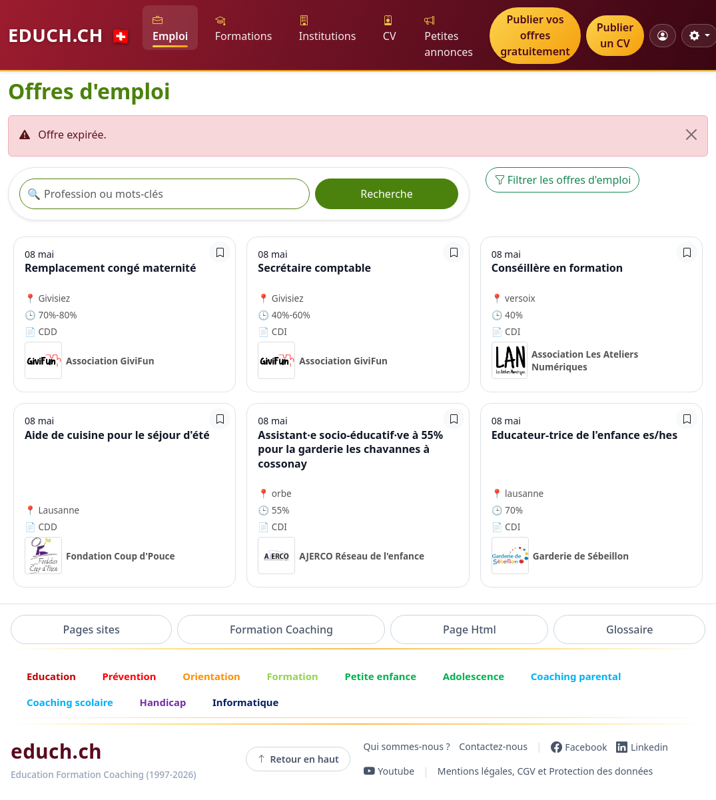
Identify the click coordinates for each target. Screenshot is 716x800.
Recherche (386, 194)
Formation (292, 676)
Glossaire (629, 629)
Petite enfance (380, 676)
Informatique (245, 702)
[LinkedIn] (642, 747)
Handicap (163, 702)
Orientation (211, 676)
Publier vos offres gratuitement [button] (535, 35)
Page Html (469, 629)
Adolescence (474, 676)
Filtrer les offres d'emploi (562, 180)
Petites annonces (448, 36)
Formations (243, 28)
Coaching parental (576, 676)
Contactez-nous (493, 747)
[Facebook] (579, 747)
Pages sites (91, 629)
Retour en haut (298, 759)
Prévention (129, 676)
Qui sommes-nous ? (407, 747)
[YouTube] (389, 771)
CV (389, 28)
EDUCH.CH (70, 35)
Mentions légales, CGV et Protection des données (545, 771)
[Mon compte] (662, 35)
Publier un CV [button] (615, 35)
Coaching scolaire (70, 702)
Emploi (170, 28)
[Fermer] (691, 134)
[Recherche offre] (164, 194)
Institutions (327, 28)
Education (51, 676)
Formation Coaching (281, 629)
